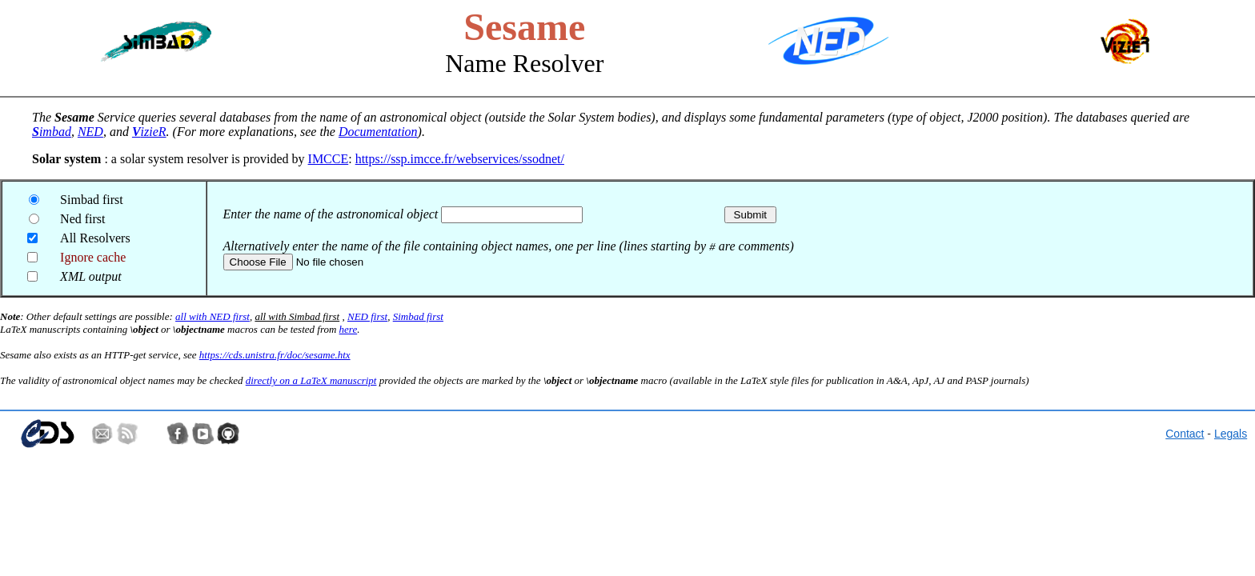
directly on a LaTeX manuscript (311, 380)
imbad (51, 131)
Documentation (378, 131)
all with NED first (212, 316)
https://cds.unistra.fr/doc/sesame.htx (275, 355)
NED (90, 131)
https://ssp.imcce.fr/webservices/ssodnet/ (459, 159)
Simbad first (418, 316)
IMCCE (328, 159)
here (348, 329)
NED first (367, 316)
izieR (149, 131)
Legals (1230, 433)
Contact (1184, 433)
